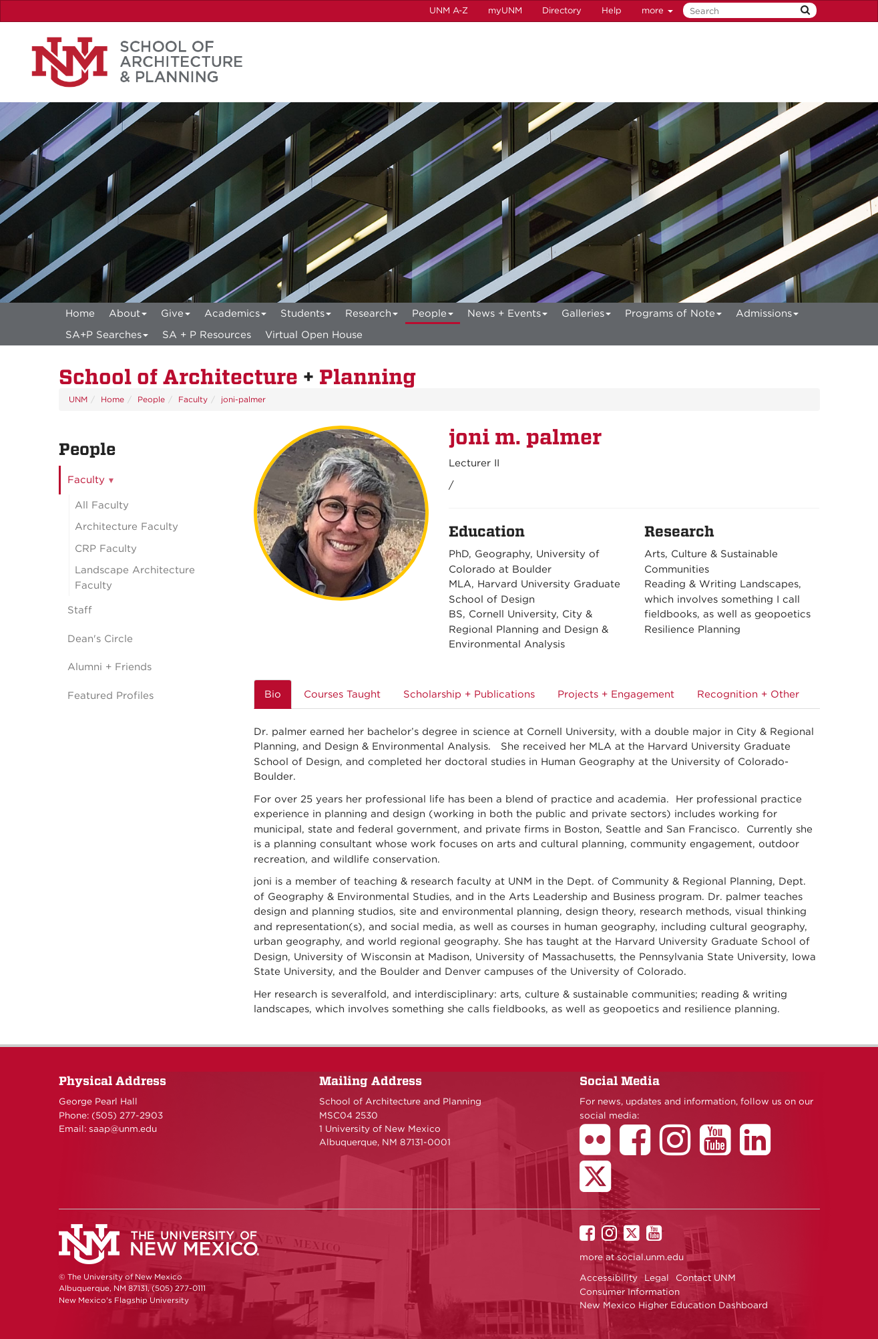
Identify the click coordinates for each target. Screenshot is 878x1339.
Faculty (193, 399)
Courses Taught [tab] (342, 694)
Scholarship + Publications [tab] (469, 694)
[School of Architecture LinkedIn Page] (760, 1149)
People (433, 315)
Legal (656, 1277)
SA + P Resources (206, 335)
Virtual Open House (314, 335)
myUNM (505, 10)
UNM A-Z (448, 10)
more (657, 10)
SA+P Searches (107, 337)
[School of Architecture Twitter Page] (600, 1185)
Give (176, 315)
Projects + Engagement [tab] (616, 694)
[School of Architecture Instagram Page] (680, 1149)
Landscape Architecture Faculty (135, 577)
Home (80, 313)
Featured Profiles (110, 696)
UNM (78, 399)
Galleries (587, 315)
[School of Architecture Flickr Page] (600, 1149)
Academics (235, 315)
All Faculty (102, 505)
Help (612, 10)
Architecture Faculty (126, 526)
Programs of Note (673, 315)
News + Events (507, 315)
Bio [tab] (272, 694)
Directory (562, 10)
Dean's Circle (100, 639)
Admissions (767, 315)
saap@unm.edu (123, 1128)
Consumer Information (630, 1291)
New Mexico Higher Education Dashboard (674, 1305)
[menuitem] (80, 313)
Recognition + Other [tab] (748, 694)
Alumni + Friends (109, 667)
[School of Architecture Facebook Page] (640, 1149)
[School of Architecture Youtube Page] (720, 1149)
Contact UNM (706, 1277)
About (128, 315)
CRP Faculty (106, 549)
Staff (79, 610)
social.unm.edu (650, 1256)
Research (372, 315)
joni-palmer (243, 399)
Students (306, 315)
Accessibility (609, 1277)
